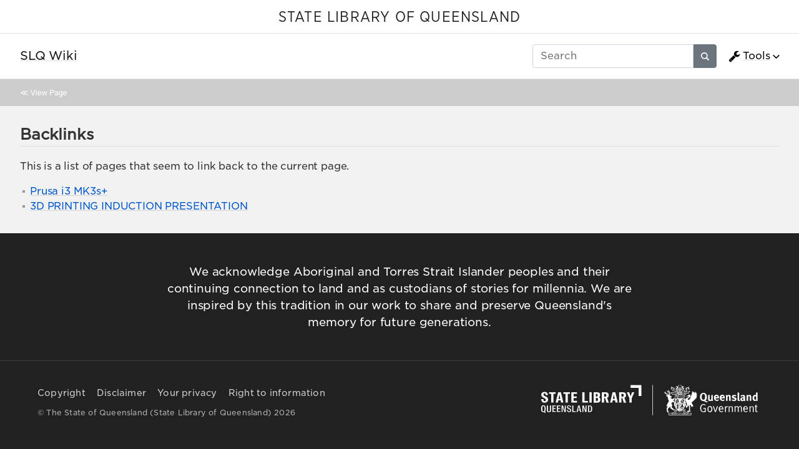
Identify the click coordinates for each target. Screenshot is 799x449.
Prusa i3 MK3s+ (69, 191)
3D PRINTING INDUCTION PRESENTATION (139, 206)
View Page (49, 92)
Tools (749, 56)
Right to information (276, 393)
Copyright (61, 393)
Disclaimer (121, 393)
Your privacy (187, 393)
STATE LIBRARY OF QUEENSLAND (399, 17)
